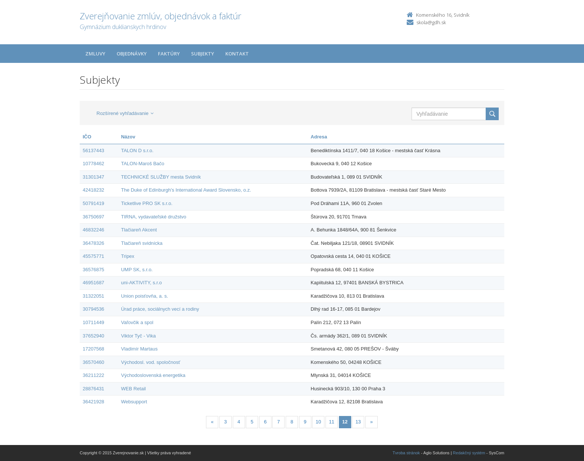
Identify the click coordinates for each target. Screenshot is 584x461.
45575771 (93, 256)
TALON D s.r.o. (137, 150)
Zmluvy (95, 53)
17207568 (93, 349)
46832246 (93, 230)
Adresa (319, 137)
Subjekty (202, 53)
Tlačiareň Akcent (139, 230)
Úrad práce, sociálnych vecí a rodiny (160, 309)
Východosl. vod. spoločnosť (150, 362)
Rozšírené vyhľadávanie (124, 113)
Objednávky (132, 53)
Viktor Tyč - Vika (138, 336)
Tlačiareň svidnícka (141, 243)
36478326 (93, 243)
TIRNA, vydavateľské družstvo (153, 217)
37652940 (93, 336)
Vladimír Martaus (139, 349)
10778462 (93, 163)
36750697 (93, 217)
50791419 (93, 203)
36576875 (93, 269)
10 (318, 422)
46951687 (93, 282)
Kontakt (237, 53)
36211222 (93, 375)
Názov (128, 137)
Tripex (127, 256)
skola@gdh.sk (431, 22)
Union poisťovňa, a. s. (144, 296)
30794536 (93, 309)
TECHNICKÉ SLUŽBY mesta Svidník (161, 177)
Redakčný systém (469, 453)
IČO (87, 137)
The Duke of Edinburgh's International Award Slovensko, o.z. (186, 190)
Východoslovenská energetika (153, 375)
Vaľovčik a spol (137, 322)
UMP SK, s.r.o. (137, 269)
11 (331, 422)
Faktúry (169, 53)
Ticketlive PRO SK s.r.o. (146, 203)
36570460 (93, 362)
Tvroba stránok (406, 453)
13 (358, 422)
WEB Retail (133, 388)
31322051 (93, 296)
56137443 (93, 150)
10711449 (93, 322)
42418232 (93, 190)
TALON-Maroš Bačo (142, 163)
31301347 (93, 177)
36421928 (93, 401)
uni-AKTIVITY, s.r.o (141, 282)
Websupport (134, 401)
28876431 (93, 388)
